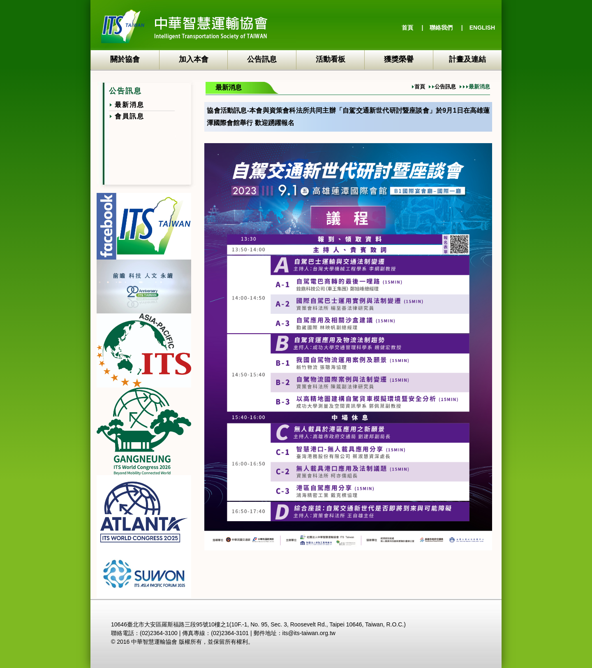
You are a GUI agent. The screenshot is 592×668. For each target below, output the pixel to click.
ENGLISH (482, 27)
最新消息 (129, 104)
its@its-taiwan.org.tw (308, 633)
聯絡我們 (441, 27)
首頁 (407, 27)
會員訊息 (129, 116)
